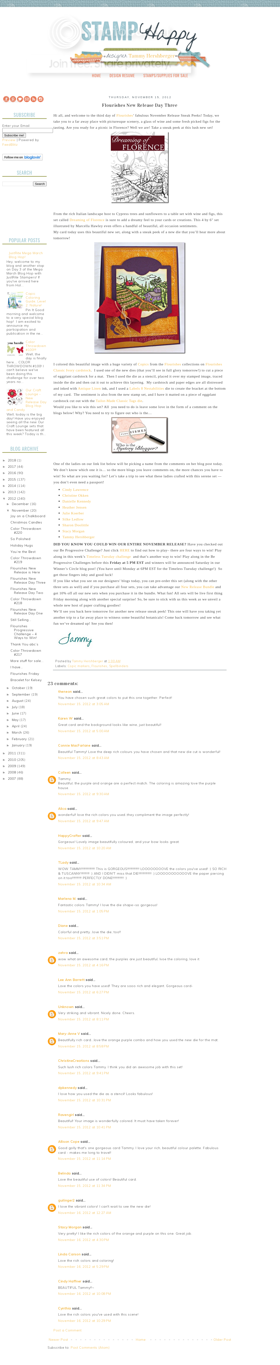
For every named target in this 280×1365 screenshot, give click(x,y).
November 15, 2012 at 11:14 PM (84, 1159)
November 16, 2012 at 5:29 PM (83, 1267)
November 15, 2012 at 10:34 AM (84, 884)
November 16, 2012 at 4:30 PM (83, 1240)
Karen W (65, 718)
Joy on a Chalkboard (27, 516)
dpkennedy (67, 1088)
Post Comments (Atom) (90, 1347)
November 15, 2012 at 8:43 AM (83, 758)
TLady (63, 862)
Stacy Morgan (69, 1227)
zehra (63, 953)
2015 (12, 479)
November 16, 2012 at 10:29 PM (84, 1321)
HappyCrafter (69, 836)
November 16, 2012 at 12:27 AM (84, 1213)
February (20, 739)
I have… (16, 667)
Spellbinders (119, 666)
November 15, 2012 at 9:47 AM (83, 821)
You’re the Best (23, 552)
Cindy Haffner (69, 1281)
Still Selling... (20, 620)
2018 (12, 460)
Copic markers (79, 666)
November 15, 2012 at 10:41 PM (84, 1127)
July (15, 707)
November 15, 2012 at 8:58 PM (83, 1046)
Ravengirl (66, 1115)
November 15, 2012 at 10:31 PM (84, 1100)
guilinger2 (66, 1200)
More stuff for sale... (26, 661)
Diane (63, 926)
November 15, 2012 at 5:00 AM (83, 731)
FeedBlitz (10, 144)
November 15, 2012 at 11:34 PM (84, 1186)
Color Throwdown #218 (25, 601)
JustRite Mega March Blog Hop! (26, 255)
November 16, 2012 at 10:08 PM (84, 1294)
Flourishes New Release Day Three (28, 580)
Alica (62, 809)
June (16, 713)
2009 (12, 766)
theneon (65, 691)
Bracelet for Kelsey (26, 680)
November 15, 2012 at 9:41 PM (83, 1073)
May (16, 720)
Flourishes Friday (24, 674)
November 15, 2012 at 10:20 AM (84, 848)
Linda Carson (69, 1254)
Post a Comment (67, 1330)
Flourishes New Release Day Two (26, 591)
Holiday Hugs (21, 545)
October (19, 688)
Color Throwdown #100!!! (36, 346)
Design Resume (122, 75)
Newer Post (58, 1339)
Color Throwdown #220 (25, 531)
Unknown (66, 1007)
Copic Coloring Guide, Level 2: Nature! (36, 299)
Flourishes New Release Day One (26, 611)
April (16, 726)
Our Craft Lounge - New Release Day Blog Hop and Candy (27, 400)
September (22, 694)
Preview (9, 140)
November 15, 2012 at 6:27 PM (83, 992)
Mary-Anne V (69, 1034)
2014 (12, 486)
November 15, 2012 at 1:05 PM (83, 911)
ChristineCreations (73, 1061)
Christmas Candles (26, 522)
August (18, 701)
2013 (12, 492)
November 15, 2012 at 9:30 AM (83, 794)
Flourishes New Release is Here (25, 570)
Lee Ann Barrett (71, 980)
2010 (12, 760)
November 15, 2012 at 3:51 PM (83, 938)
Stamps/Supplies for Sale (165, 75)
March (17, 732)
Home (96, 75)
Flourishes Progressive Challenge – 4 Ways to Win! (23, 632)
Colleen (64, 772)
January (19, 745)
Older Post (222, 1339)
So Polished (20, 539)
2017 (12, 466)
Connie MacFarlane (74, 745)
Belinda (64, 1173)
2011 (12, 753)
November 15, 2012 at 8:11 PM (83, 1019)
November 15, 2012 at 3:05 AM (83, 704)
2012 (12, 498)
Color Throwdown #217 (25, 652)
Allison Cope (68, 1142)
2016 (12, 473)
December (21, 504)
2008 (12, 772)
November (21, 510)
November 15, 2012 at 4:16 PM (83, 965)
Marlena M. (67, 899)
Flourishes (99, 666)
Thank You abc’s (24, 644)
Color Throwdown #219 (25, 560)
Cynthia (64, 1308)
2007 (12, 778)
